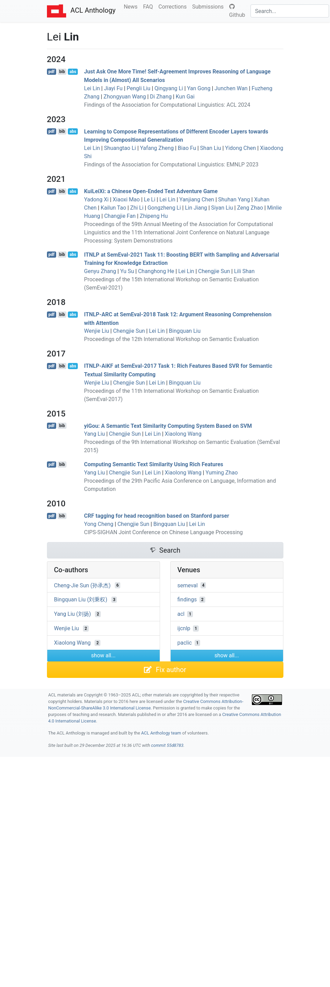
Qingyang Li (169, 88)
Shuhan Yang (234, 199)
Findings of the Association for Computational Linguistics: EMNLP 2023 (171, 164)
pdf (51, 71)
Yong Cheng (98, 524)
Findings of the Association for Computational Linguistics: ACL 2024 (167, 105)
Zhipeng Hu (154, 216)
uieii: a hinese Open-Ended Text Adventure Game (151, 191)
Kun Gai (185, 96)
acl (181, 614)
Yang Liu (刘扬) (72, 614)
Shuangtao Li (120, 148)
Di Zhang (161, 96)
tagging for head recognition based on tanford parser (156, 516)
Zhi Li (137, 207)
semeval (188, 585)
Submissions (209, 6)
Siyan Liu (222, 207)
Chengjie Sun (214, 271)
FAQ (149, 6)
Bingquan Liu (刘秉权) (80, 599)
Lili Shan (244, 271)
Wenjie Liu (96, 331)
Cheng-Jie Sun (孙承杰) (82, 585)
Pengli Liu (138, 88)
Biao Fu (187, 148)
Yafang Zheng (157, 148)
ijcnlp (184, 628)
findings (187, 599)
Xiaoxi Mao (126, 199)
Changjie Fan (120, 216)
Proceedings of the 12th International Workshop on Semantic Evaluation (171, 339)
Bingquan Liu (184, 331)
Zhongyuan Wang (124, 96)
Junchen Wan (231, 88)
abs (73, 71)
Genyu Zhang (100, 271)
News (132, 6)
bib (62, 71)
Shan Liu (210, 148)
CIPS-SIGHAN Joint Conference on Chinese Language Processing (163, 532)
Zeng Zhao (250, 207)
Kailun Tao (113, 207)
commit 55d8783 (167, 745)
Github (237, 11)
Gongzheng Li (164, 207)
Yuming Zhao (222, 472)
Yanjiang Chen (196, 199)
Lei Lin (92, 88)
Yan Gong (198, 88)
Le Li (150, 199)
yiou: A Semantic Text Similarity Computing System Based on (168, 425)
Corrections (173, 6)
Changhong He (156, 271)
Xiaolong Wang (183, 434)
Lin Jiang (196, 207)
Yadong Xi (96, 199)
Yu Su (127, 271)
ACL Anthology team (161, 733)
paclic (185, 642)
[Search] (289, 10)
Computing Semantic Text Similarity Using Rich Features (153, 464)
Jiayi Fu (113, 88)
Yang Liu (94, 434)
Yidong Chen (240, 148)
